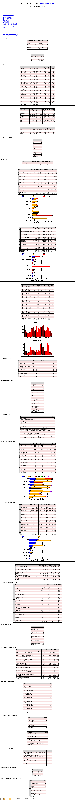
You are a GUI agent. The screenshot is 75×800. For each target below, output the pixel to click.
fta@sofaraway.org (30, 798)
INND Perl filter (6, 22)
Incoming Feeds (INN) (7, 17)
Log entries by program (7, 9)
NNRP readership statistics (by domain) (10, 26)
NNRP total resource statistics (8, 28)
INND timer (5, 11)
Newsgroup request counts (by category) (10, 34)
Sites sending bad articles (7, 20)
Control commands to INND (8, 15)
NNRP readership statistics (8, 25)
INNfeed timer (5, 12)
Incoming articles (6, 19)
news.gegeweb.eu (47, 3)
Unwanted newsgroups (7, 21)
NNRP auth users (6, 27)
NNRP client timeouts (7, 33)
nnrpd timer (5, 14)
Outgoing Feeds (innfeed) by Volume (10, 24)
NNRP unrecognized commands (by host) (10, 30)
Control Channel (6, 16)
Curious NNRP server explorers (9, 29)
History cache (5, 10)
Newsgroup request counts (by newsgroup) (11, 35)
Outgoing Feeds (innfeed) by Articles (10, 23)
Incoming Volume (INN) (7, 18)
